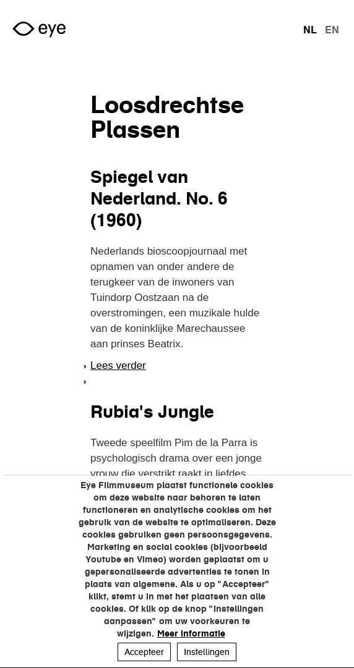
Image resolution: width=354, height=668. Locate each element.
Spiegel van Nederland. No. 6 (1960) (159, 198)
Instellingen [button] (207, 651)
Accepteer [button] (144, 651)
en (332, 29)
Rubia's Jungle (152, 411)
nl (310, 29)
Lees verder (118, 365)
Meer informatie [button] (191, 633)
